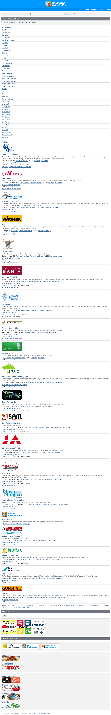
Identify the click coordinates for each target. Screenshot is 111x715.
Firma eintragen (91, 10)
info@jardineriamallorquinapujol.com (14, 385)
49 (104, 606)
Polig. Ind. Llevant (8, 76)
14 (28, 606)
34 (71, 606)
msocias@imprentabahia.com (12, 284)
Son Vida (5, 137)
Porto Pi (4, 91)
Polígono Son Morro (9, 84)
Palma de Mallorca (22, 161)
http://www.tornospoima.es (11, 316)
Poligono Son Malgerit (9, 81)
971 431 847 (12, 582)
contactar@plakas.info (9, 562)
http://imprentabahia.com (10, 287)
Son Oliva (5, 130)
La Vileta (5, 61)
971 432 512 (12, 431)
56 (10, 607)
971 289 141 (12, 601)
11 (21, 606)
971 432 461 (12, 563)
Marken (4, 616)
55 (8, 607)
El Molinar (5, 45)
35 (73, 606)
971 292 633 (12, 544)
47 (99, 606)
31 (65, 606)
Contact (30, 713)
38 (80, 606)
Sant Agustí (6, 107)
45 (95, 606)
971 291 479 (12, 165)
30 (62, 606)
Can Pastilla (6, 32)
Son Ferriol (5, 122)
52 (1, 607)
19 (39, 606)
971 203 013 (12, 483)
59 (16, 607)
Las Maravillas (7, 63)
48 (101, 606)
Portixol (4, 89)
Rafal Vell (5, 96)
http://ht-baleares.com (9, 262)
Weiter (29, 607)
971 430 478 (12, 186)
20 (41, 606)
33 (69, 606)
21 (43, 606)
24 (49, 606)
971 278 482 (12, 410)
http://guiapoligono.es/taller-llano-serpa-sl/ (16, 167)
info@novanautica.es (9, 506)
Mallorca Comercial (55, 4)
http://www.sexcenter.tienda (11, 189)
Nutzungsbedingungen (42, 713)
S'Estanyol (5, 101)
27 (56, 606)
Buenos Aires (6, 27)
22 (45, 606)
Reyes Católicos (7, 99)
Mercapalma (6, 66)
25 (52, 606)
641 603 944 (12, 359)
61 (21, 607)
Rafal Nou (5, 94)
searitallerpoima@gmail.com (11, 408)
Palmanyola (6, 68)
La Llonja (5, 55)
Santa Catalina (7, 109)
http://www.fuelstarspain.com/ (12, 338)
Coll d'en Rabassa (8, 40)
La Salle (4, 58)
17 (34, 606)
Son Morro (5, 127)
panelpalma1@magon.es (10, 580)
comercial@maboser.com (10, 543)
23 (47, 606)
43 (91, 606)
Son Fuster (5, 125)
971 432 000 (12, 285)
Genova (4, 53)
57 (12, 607)
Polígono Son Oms (8, 86)
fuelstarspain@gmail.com (10, 334)
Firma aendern (104, 10)
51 (108, 606)
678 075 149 (12, 336)
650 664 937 (12, 386)
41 (86, 606)
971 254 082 (12, 235)
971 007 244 (12, 260)
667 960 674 (12, 211)
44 (93, 606)
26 (54, 606)
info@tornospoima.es (9, 312)
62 (23, 607)
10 (19, 606)
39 (82, 606)
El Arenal (5, 43)
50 (106, 606)
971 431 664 (12, 456)
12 (23, 606)
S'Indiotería (5, 104)
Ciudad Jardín (6, 37)
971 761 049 (12, 314)
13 (26, 606)
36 (75, 606)
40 (84, 606)
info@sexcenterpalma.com (11, 185)
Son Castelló (6, 114)
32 (67, 606)
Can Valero (5, 35)
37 (78, 606)
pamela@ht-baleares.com (11, 258)
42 (88, 606)
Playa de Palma (7, 73)
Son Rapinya (6, 132)
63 (25, 607)
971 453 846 (12, 508)
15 (30, 606)
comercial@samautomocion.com (13, 429)
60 (19, 607)
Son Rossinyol (7, 135)
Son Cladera (6, 117)
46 (97, 606)
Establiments (6, 50)
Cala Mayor (6, 30)
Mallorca (20, 22)
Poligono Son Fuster (9, 78)
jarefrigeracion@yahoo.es (11, 455)
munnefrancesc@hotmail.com (12, 233)
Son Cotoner (6, 119)
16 (32, 606)
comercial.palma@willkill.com (12, 482)
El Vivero (5, 48)
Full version (77, 14)
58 (14, 607)
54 (6, 607)
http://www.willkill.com (9, 485)
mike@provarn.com (8, 209)
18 (36, 606)
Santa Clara (6, 112)
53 (3, 607)
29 (60, 606)
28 (58, 606)
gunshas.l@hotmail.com (10, 600)
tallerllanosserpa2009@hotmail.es (13, 163)
